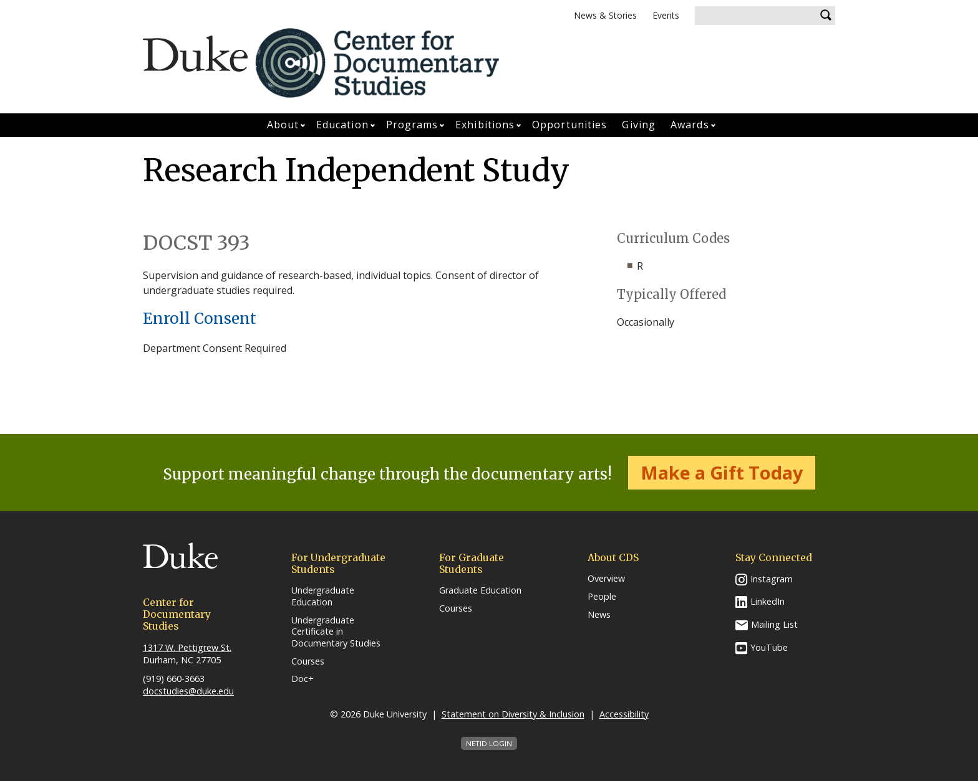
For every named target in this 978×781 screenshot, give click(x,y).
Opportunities (569, 124)
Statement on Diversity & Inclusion (513, 714)
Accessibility (624, 714)
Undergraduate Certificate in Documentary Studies (335, 632)
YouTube (769, 647)
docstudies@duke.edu (188, 691)
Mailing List (774, 624)
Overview (606, 578)
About (283, 124)
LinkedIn (767, 601)
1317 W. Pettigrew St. (187, 647)
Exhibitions (485, 124)
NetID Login (489, 743)
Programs (412, 124)
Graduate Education (480, 590)
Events (665, 15)
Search (825, 15)
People (602, 596)
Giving (639, 124)
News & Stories (605, 15)
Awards (690, 124)
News (599, 614)
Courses (307, 661)
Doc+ (302, 678)
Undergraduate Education (322, 596)
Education (342, 124)
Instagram (771, 579)
